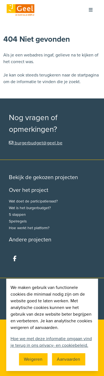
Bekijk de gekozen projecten (43, 177)
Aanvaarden (68, 359)
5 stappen (17, 214)
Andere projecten (30, 239)
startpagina (88, 75)
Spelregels (18, 221)
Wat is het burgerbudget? (30, 208)
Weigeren (33, 359)
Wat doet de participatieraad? (33, 201)
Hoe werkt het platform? (29, 228)
